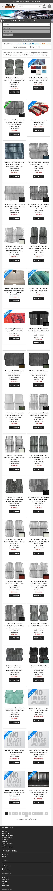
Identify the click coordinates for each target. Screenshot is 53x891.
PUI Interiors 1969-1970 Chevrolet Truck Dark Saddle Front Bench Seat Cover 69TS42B (14, 373)
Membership (5, 885)
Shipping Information (7, 835)
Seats (25, 44)
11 (41, 813)
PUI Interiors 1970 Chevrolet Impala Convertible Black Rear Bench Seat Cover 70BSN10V (14, 206)
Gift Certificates (6, 866)
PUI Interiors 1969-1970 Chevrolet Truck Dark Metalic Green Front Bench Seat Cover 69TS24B (38, 373)
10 (37, 813)
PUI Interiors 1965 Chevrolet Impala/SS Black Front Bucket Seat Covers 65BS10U (39, 626)
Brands (4, 864)
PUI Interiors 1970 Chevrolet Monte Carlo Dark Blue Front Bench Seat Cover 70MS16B (39, 164)
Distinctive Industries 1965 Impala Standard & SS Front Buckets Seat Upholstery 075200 (14, 793)
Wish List (4, 881)
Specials (4, 868)
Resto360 (4, 831)
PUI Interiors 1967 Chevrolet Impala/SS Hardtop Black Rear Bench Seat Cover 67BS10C (14, 499)
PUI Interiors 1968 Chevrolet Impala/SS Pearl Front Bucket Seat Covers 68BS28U (14, 457)
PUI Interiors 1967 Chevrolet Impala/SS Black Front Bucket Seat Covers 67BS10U (39, 457)
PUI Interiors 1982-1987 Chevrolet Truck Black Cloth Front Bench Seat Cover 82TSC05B (39, 331)
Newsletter (5, 883)
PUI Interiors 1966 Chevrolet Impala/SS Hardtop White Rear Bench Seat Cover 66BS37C (14, 249)
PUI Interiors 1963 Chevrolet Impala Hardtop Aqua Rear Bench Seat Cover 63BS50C (14, 710)
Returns (4, 856)
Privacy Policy (5, 845)
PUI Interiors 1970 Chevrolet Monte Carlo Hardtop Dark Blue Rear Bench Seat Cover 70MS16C (14, 164)
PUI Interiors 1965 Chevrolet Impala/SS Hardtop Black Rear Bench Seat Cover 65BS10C (14, 668)
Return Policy (5, 833)
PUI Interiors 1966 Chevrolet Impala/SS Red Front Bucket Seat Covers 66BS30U (14, 584)
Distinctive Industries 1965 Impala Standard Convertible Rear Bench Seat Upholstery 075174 (14, 291)
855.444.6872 (17, 1)
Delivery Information (7, 843)
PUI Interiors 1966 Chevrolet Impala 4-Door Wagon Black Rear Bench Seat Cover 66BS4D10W (14, 122)
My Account (5, 877)
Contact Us (27, 1)
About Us (4, 841)
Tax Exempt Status (7, 837)
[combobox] (26, 24)
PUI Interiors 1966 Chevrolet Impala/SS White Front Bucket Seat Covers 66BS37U (14, 541)
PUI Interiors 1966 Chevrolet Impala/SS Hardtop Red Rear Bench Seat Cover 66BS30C (38, 584)
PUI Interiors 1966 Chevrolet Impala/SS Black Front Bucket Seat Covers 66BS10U (39, 249)
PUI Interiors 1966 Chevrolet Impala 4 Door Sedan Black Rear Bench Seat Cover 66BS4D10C (38, 499)
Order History (5, 879)
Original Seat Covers (34, 44)
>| (26, 816)
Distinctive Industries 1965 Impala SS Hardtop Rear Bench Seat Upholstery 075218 (39, 752)
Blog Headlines (6, 870)
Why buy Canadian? (7, 839)
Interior (19, 44)
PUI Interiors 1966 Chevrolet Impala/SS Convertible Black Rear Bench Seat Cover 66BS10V (14, 626)
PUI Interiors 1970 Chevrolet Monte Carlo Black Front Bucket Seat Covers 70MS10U (39, 415)
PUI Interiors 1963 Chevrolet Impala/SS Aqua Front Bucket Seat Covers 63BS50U (39, 668)
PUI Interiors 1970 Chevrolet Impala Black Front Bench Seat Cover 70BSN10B (38, 206)
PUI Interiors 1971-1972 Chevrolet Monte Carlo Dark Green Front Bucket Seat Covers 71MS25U (14, 415)
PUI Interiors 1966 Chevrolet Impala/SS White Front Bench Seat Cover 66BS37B (39, 541)
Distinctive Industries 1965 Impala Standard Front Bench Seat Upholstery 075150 (39, 793)
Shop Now (8, 35)
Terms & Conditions (7, 847)
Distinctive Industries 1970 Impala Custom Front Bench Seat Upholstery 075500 (14, 752)
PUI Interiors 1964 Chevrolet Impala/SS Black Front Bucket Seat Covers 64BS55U (14, 80)
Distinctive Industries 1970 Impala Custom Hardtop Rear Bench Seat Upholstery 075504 (39, 710)
